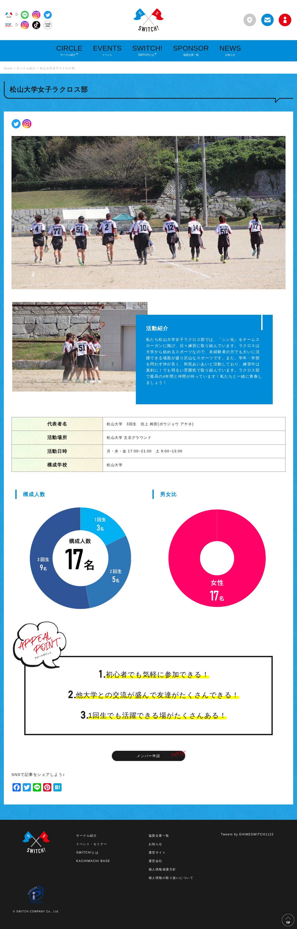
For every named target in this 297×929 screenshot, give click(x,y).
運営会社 (155, 861)
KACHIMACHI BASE (93, 861)
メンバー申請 (148, 756)
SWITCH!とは (87, 852)
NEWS (230, 50)
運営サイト (157, 852)
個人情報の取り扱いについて (171, 878)
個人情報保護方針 (162, 869)
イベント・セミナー (91, 844)
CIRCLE (69, 50)
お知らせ (155, 844)
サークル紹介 (86, 835)
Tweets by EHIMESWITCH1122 (247, 834)
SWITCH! (147, 50)
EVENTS (107, 50)
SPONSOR (191, 50)
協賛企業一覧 (159, 835)
